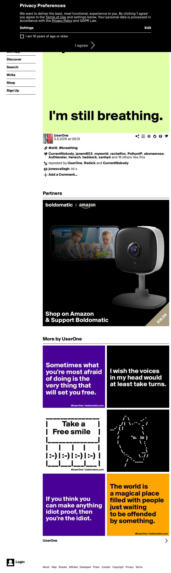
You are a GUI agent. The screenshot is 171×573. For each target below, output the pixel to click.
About (46, 567)
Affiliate (73, 567)
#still (53, 148)
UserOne (61, 135)
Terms (139, 567)
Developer (85, 567)
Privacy (130, 567)
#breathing (68, 148)
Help (54, 567)
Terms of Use (56, 17)
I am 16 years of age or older (47, 36)
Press (96, 567)
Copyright (118, 567)
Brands (63, 567)
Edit (148, 28)
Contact (106, 567)
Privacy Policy (62, 21)
